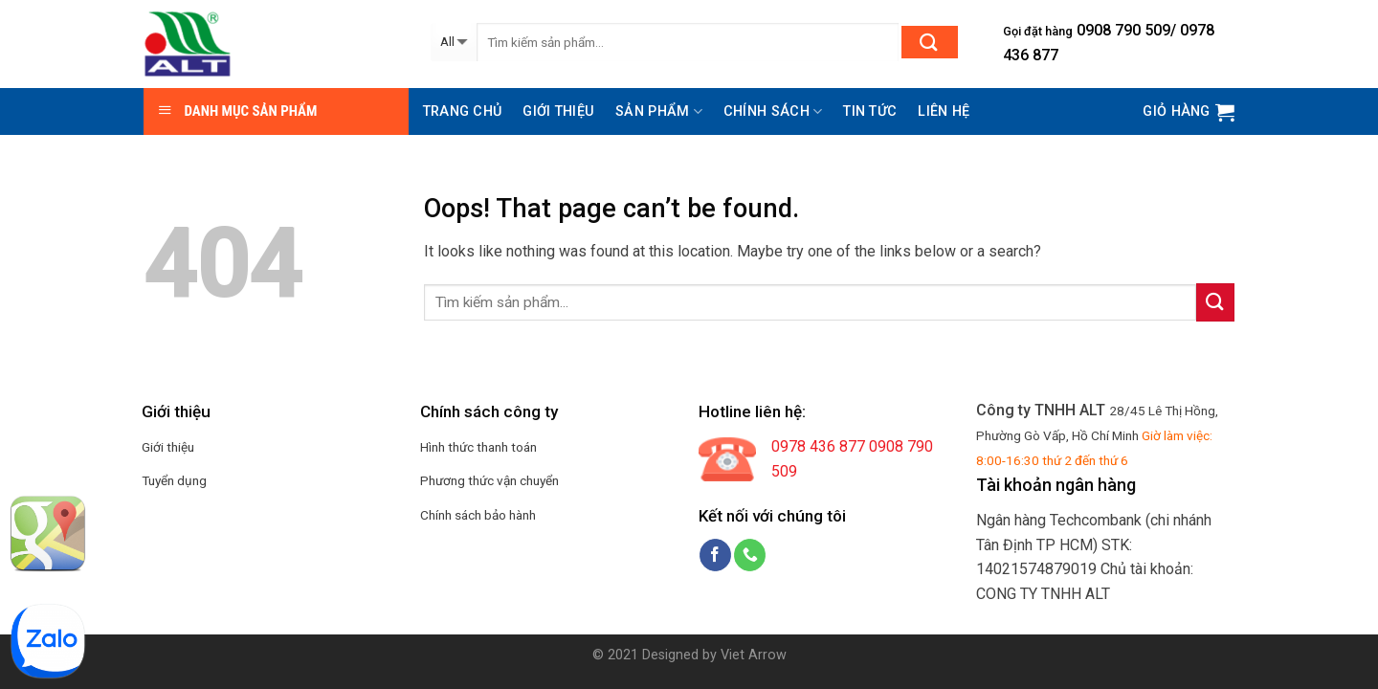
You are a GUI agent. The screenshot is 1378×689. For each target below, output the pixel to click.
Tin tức (870, 111)
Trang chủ (462, 111)
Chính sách (772, 111)
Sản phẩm (658, 111)
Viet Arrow (754, 655)
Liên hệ (943, 111)
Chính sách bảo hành (478, 514)
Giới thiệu (558, 111)
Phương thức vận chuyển (489, 480)
